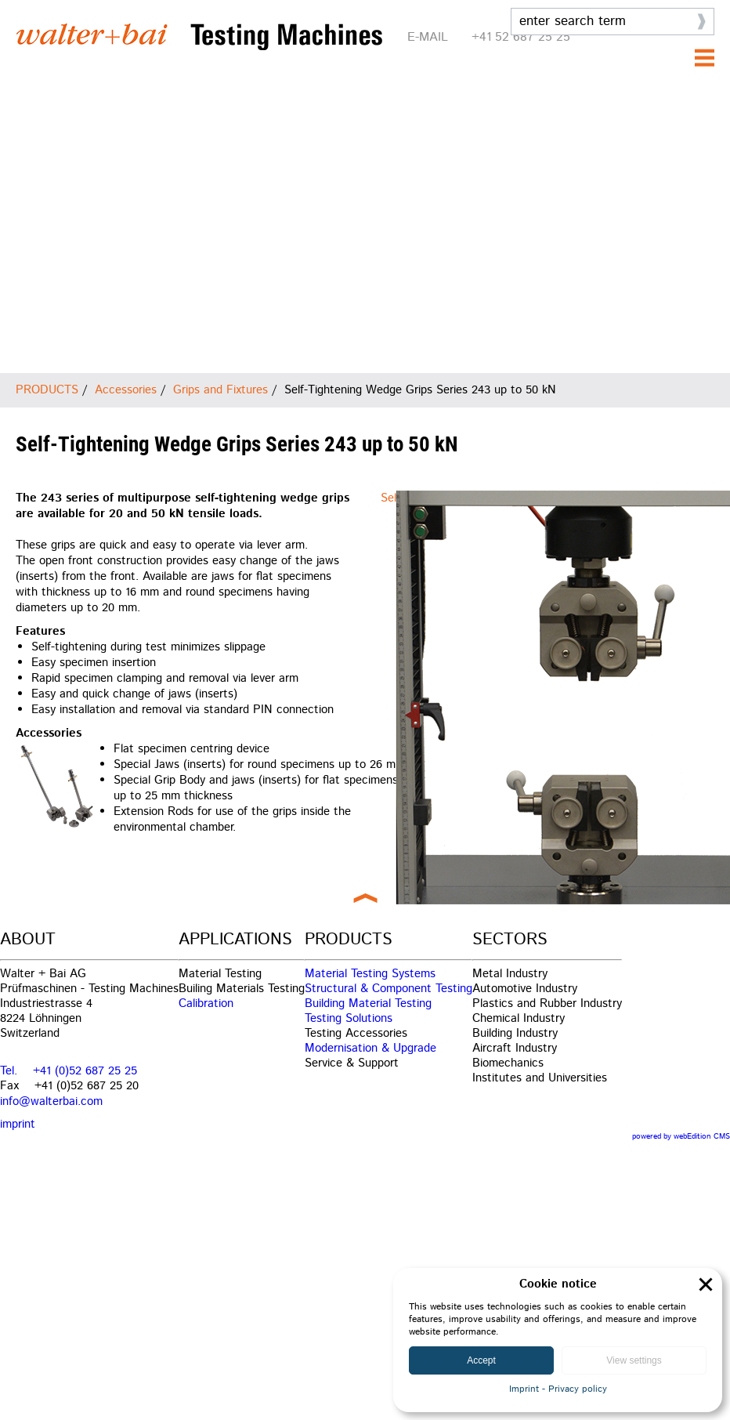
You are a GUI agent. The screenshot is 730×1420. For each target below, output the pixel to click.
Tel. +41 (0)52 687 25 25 (68, 1071)
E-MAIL (427, 37)
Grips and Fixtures (220, 390)
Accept (481, 1360)
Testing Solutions (348, 1018)
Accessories (126, 390)
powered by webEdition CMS (681, 1136)
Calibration (206, 1003)
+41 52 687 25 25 (521, 37)
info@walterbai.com (51, 1101)
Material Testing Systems (370, 973)
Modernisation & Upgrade (370, 1048)
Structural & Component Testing (388, 988)
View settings (633, 1360)
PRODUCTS (47, 390)
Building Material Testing (368, 1003)
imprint (17, 1124)
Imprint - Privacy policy (558, 1389)
